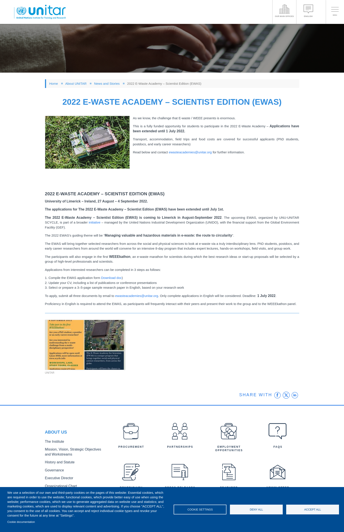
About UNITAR (75, 83)
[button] (87, 142)
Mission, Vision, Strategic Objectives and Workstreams (71, 452)
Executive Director (57, 476)
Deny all (256, 509)
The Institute (53, 443)
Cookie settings (200, 509)
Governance (53, 469)
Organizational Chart (58, 483)
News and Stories (107, 83)
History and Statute (57, 462)
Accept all (312, 509)
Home (53, 83)
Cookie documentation (21, 522)
